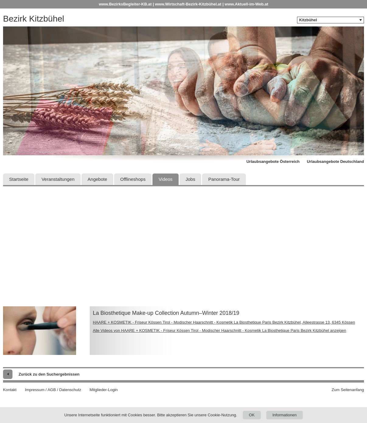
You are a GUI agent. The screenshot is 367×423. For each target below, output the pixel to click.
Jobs (190, 179)
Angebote (97, 179)
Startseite (18, 179)
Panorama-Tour (223, 179)
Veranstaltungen (57, 179)
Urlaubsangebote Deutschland (335, 161)
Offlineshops (132, 179)
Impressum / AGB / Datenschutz (53, 389)
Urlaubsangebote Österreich (273, 161)
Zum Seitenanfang (348, 389)
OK (252, 415)
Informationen (284, 415)
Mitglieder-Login (103, 389)
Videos (166, 179)
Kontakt (9, 389)
